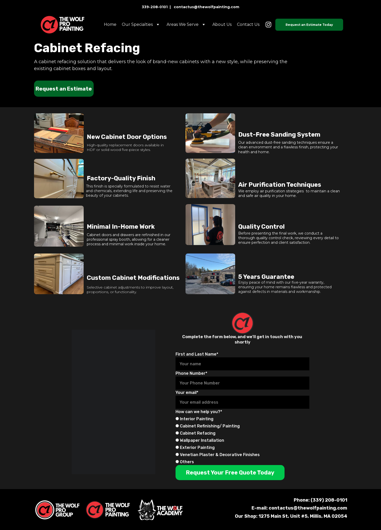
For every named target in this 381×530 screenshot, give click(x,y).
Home (110, 24)
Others (185, 461)
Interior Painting (194, 418)
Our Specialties (137, 24)
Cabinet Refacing (195, 433)
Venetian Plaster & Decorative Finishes (218, 454)
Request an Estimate (64, 88)
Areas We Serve (183, 24)
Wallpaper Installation (200, 440)
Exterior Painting (195, 447)
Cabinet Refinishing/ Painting (208, 426)
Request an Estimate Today (309, 25)
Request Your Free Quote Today (230, 472)
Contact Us (248, 24)
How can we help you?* (199, 411)
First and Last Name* (197, 354)
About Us (222, 24)
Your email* (187, 392)
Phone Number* (191, 373)
